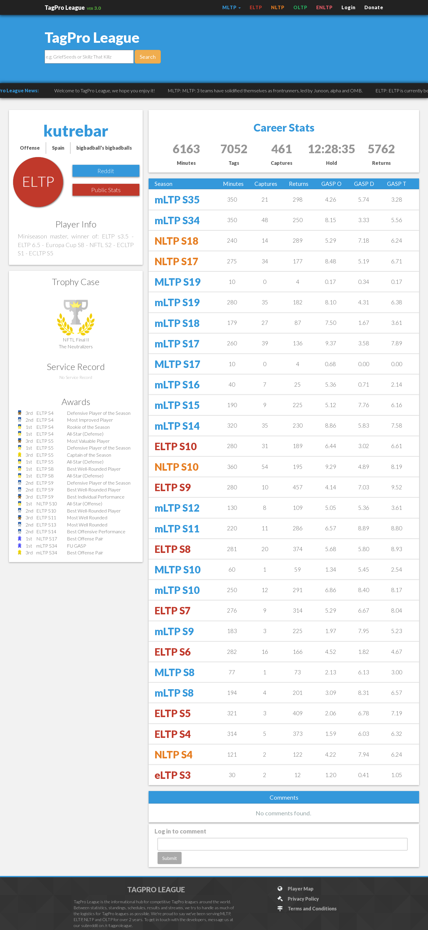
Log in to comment (180, 831)
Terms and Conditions (307, 908)
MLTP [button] (231, 7)
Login (348, 7)
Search (148, 56)
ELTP (256, 7)
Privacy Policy (298, 898)
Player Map (295, 888)
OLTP (300, 7)
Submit (169, 858)
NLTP (277, 7)
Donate (373, 7)
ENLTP (324, 7)
